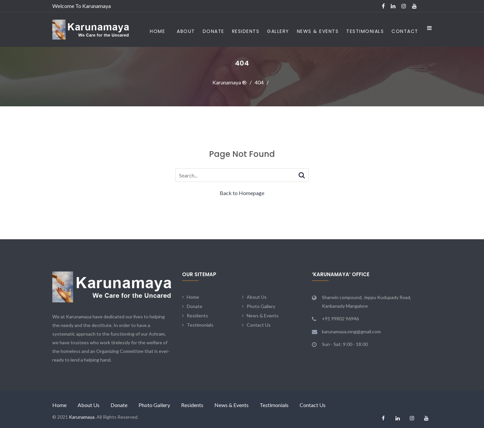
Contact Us (259, 325)
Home (157, 31)
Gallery (278, 31)
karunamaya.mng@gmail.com (351, 331)
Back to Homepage (242, 193)
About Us (257, 297)
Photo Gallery (261, 306)
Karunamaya (82, 417)
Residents (246, 31)
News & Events (318, 31)
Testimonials (365, 31)
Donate (213, 31)
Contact (404, 31)
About (186, 31)
